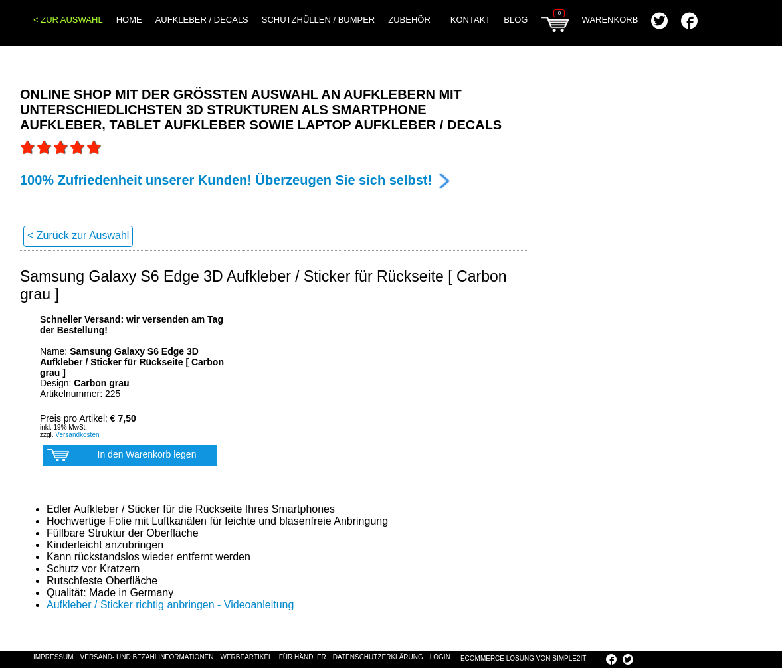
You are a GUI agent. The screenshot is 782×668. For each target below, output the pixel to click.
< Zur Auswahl (68, 20)
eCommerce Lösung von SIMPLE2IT (523, 658)
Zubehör (409, 20)
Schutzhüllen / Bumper (318, 20)
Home (129, 20)
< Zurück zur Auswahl (78, 235)
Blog (516, 20)
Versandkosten (77, 434)
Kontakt (470, 20)
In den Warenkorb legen (121, 457)
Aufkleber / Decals (201, 20)
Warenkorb (589, 23)
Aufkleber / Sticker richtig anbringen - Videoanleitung (170, 604)
